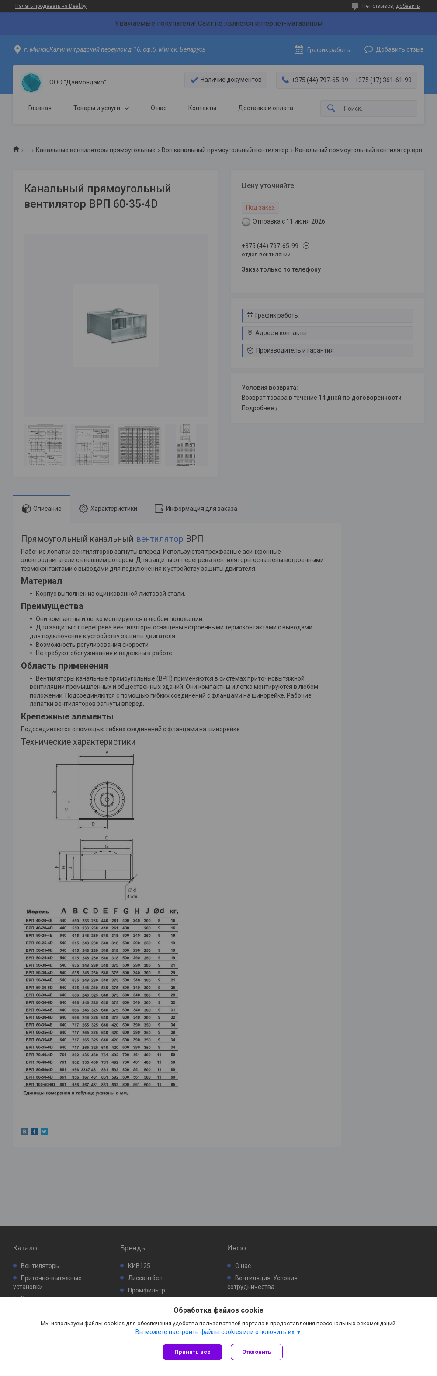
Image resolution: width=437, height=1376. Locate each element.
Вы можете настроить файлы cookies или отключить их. (215, 1331)
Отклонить (256, 1351)
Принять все (192, 1351)
